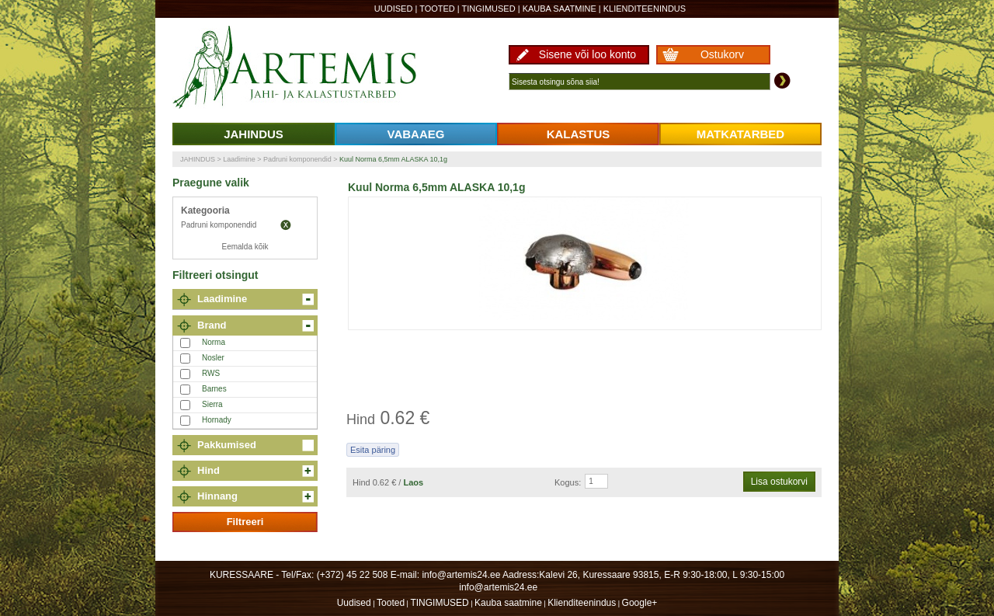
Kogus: (567, 482)
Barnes (214, 389)
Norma (213, 342)
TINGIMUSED (489, 8)
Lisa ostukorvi (779, 481)
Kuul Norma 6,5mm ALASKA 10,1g (393, 159)
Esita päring (372, 449)
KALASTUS (578, 134)
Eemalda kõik (244, 246)
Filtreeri (245, 521)
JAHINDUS (253, 134)
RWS (211, 373)
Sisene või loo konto (587, 54)
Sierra (212, 404)
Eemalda (285, 225)
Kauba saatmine (559, 8)
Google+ (640, 602)
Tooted (437, 8)
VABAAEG (416, 134)
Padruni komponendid (297, 159)
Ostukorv (722, 54)
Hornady (216, 420)
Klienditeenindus (644, 8)
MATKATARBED (740, 134)
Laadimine (239, 159)
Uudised (393, 8)
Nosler (213, 357)
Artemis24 (312, 68)
